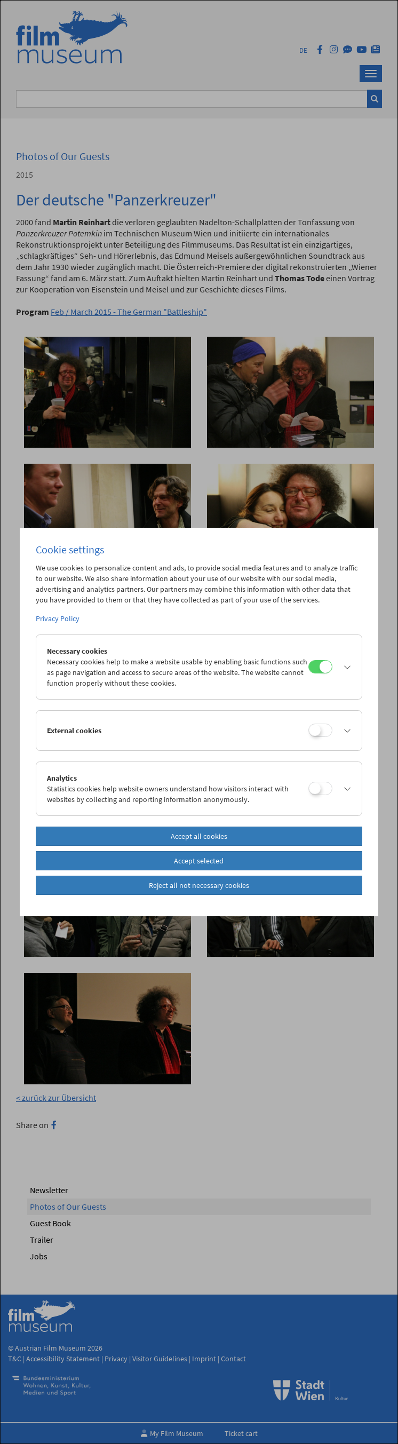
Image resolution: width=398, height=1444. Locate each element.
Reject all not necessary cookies (199, 885)
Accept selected (199, 861)
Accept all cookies (199, 836)
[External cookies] (320, 730)
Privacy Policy (57, 618)
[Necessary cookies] (320, 666)
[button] (344, 667)
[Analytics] (320, 788)
